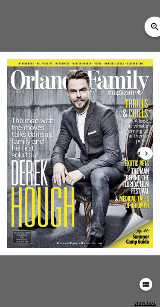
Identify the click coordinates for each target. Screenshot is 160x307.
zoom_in (155, 27)
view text (145, 303)
